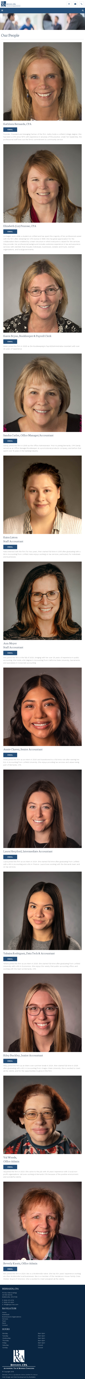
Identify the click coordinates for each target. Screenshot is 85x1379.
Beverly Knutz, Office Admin (20, 1263)
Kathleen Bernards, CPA (17, 124)
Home (4, 1312)
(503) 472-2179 (9, 1300)
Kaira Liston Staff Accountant (13, 539)
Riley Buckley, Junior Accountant (23, 1055)
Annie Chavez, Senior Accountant (23, 749)
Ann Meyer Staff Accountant (13, 645)
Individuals (5, 1314)
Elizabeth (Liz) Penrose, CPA (19, 226)
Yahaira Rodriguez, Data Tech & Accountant (29, 953)
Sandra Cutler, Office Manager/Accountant (28, 435)
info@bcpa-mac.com (11, 1304)
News (4, 1323)
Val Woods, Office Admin (11, 1159)
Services (5, 1319)
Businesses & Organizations (11, 1317)
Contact (5, 1325)
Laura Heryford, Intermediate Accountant (28, 851)
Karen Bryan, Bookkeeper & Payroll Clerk (27, 336)
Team (4, 1321)
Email (10, 129)
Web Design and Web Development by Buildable (19, 1377)
